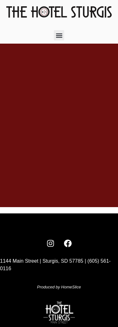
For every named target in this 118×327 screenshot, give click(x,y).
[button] (59, 35)
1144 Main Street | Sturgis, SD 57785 (41, 261)
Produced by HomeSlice (59, 287)
